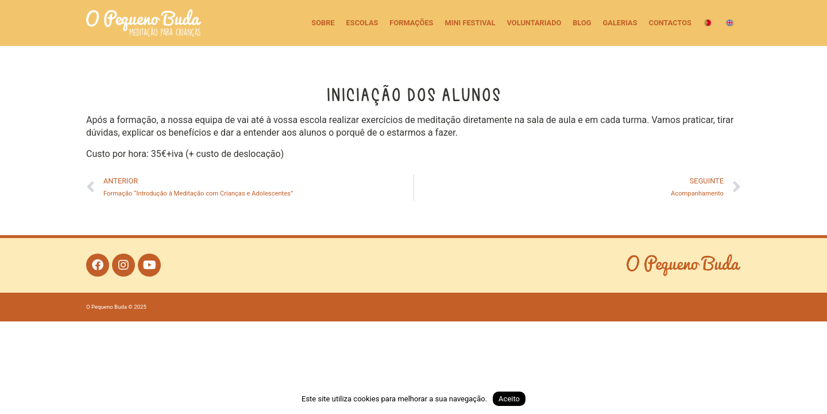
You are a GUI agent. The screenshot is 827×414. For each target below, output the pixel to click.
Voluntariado (534, 22)
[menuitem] (708, 23)
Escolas (362, 22)
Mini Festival (470, 22)
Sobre (322, 22)
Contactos (670, 22)
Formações (411, 22)
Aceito (509, 398)
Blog (582, 22)
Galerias (620, 22)
